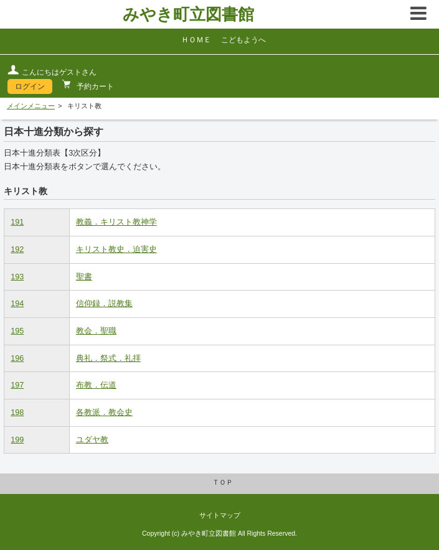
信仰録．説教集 (104, 303)
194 (17, 303)
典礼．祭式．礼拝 (108, 358)
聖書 (84, 277)
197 (17, 385)
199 (17, 440)
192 (17, 249)
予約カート (94, 86)
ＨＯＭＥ (196, 39)
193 (17, 277)
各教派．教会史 (104, 412)
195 (17, 331)
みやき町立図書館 (188, 14)
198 (17, 412)
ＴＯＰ (222, 482)
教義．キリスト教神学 (116, 222)
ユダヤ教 (92, 440)
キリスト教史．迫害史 (116, 249)
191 (17, 222)
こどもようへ (243, 39)
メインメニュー (31, 106)
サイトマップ (219, 515)
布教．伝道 (96, 385)
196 (17, 358)
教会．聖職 (96, 331)
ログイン (30, 86)
